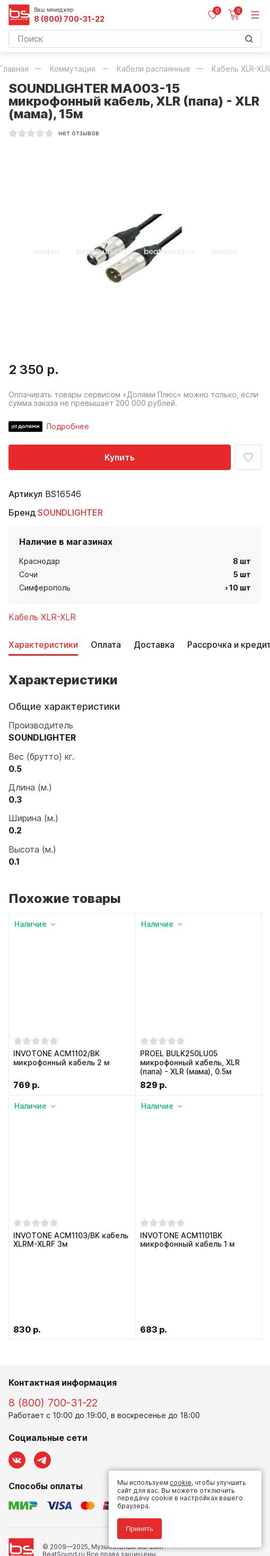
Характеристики (43, 645)
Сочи (28, 574)
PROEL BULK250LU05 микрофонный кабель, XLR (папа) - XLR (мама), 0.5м (190, 1062)
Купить (119, 457)
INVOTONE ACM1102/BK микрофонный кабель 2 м (61, 1058)
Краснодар (39, 561)
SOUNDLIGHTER (70, 512)
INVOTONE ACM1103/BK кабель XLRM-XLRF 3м (70, 1240)
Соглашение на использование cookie (70, 1520)
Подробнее (68, 426)
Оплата (106, 645)
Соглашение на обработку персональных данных (88, 1512)
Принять (139, 1529)
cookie (180, 1483)
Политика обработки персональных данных (79, 1504)
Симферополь (45, 587)
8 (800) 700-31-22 (69, 19)
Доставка (154, 645)
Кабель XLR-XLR (42, 617)
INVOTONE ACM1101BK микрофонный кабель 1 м (187, 1240)
